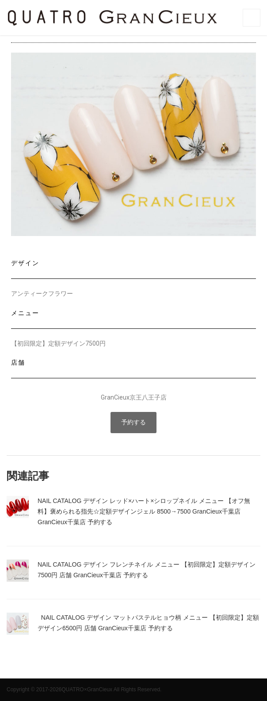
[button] (133, 422)
